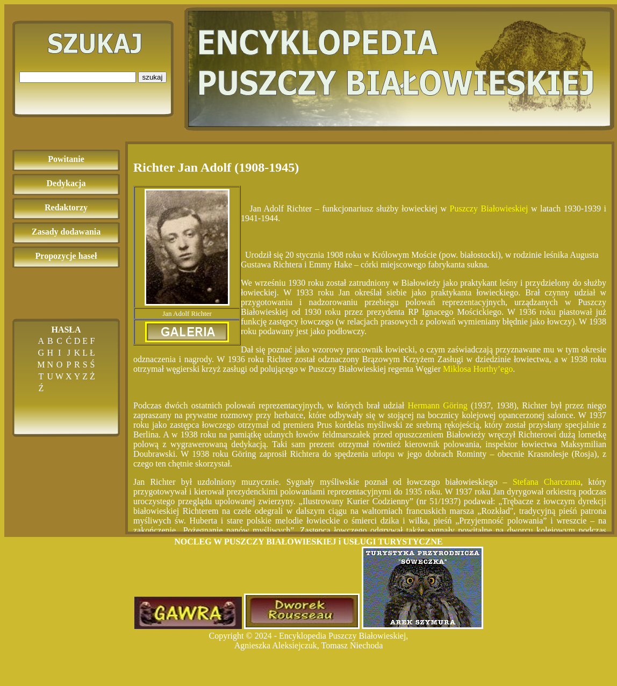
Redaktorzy (66, 207)
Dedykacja (66, 183)
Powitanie (66, 159)
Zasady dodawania (66, 231)
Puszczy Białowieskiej (490, 208)
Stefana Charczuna (547, 481)
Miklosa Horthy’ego (478, 368)
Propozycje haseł (66, 255)
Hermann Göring (438, 405)
